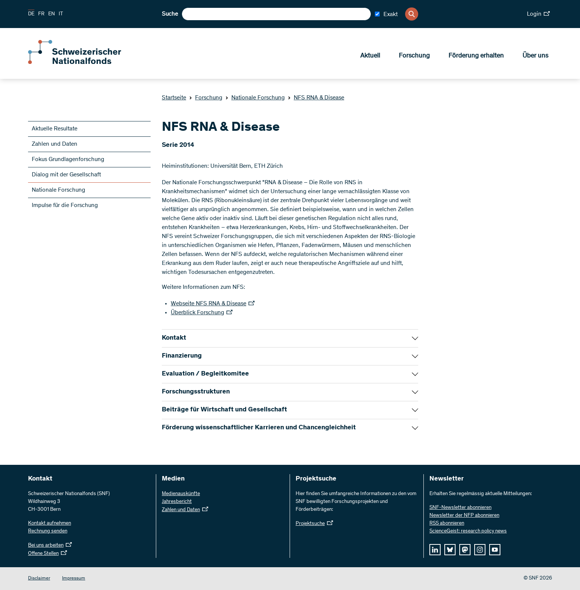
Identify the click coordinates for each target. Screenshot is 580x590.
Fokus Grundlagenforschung (68, 160)
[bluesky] (450, 549)
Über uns (535, 56)
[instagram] (479, 549)
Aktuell (370, 56)
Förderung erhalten (476, 56)
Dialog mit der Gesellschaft (66, 175)
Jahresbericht (177, 501)
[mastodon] (465, 549)
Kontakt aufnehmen (49, 523)
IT (61, 14)
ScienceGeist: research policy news (468, 531)
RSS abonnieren (446, 523)
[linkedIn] (435, 549)
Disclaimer (39, 578)
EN (51, 14)
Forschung (414, 56)
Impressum (73, 578)
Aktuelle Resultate (54, 129)
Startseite (174, 98)
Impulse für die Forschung (65, 205)
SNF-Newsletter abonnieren (460, 507)
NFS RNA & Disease (316, 98)
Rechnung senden (47, 531)
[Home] (82, 63)
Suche (170, 14)
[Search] (411, 14)
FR (41, 14)
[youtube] (494, 549)
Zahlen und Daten (54, 144)
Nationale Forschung (255, 98)
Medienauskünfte (181, 494)
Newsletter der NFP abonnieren (464, 515)
